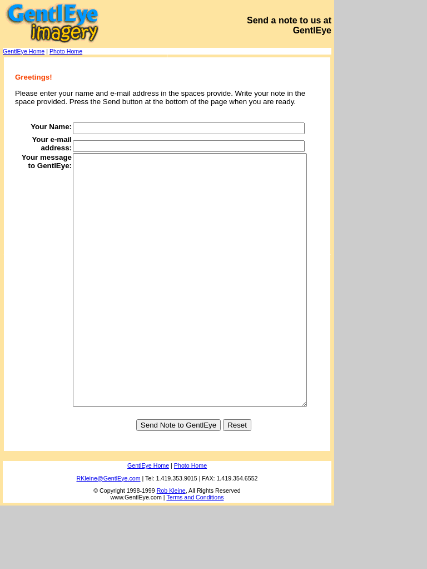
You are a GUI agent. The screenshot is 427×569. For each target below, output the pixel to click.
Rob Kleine (171, 554)
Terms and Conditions (195, 560)
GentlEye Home (23, 51)
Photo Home (65, 51)
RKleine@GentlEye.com (109, 541)
